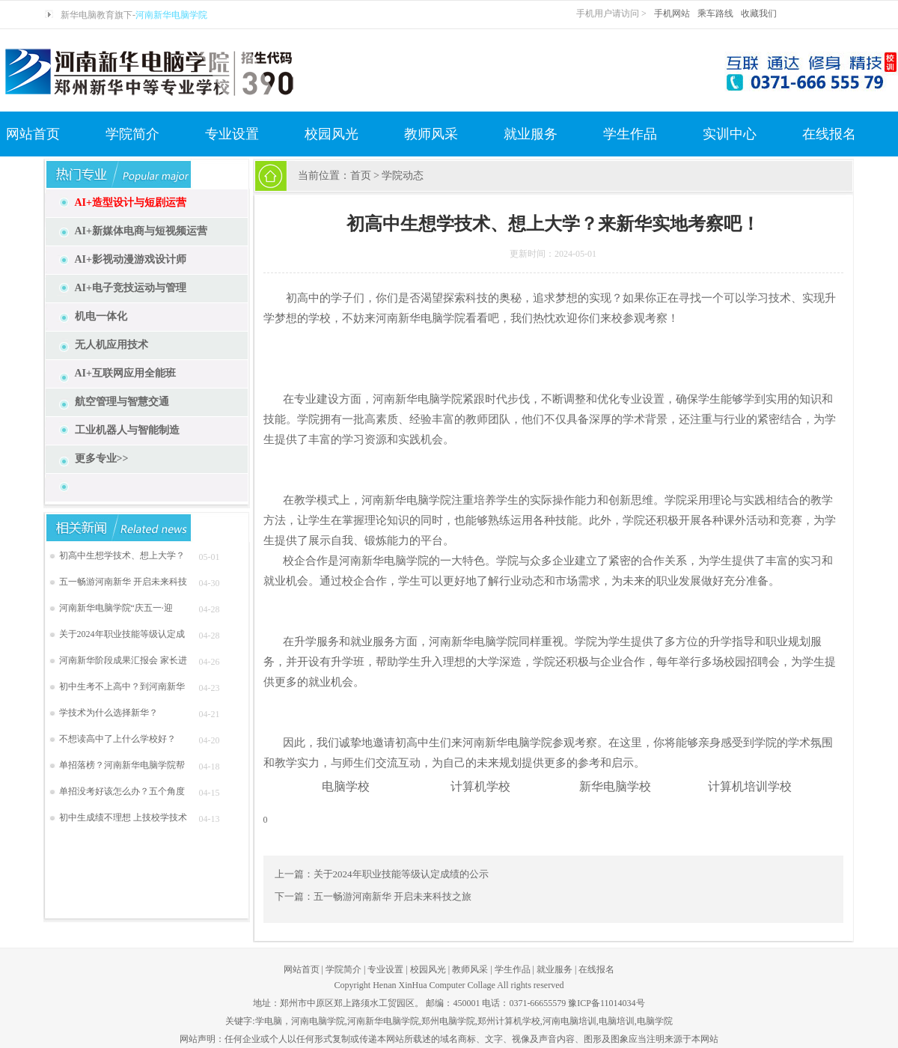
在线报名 (829, 134)
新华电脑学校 (615, 786)
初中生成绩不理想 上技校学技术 (123, 817)
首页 (360, 175)
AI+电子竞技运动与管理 (131, 287)
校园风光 (331, 134)
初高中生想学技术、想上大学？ (122, 555)
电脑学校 (346, 786)
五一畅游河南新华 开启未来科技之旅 (392, 896)
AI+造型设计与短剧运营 (131, 202)
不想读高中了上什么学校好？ (117, 739)
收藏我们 (759, 13)
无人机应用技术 (111, 344)
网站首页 (33, 134)
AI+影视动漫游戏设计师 (131, 259)
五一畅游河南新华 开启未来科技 (123, 581)
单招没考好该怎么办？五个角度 (122, 791)
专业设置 (232, 134)
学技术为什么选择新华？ (108, 712)
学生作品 (630, 134)
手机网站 (672, 13)
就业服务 (531, 134)
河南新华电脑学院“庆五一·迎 (116, 608)
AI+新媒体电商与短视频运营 (141, 231)
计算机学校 (480, 786)
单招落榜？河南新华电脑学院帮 (122, 765)
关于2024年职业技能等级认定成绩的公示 (401, 874)
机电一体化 (101, 316)
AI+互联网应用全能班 (126, 373)
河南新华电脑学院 (171, 15)
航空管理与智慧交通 (122, 401)
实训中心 (730, 134)
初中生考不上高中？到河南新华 (122, 686)
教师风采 (431, 134)
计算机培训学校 (750, 786)
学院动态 (403, 175)
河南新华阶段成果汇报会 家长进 (123, 660)
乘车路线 (715, 13)
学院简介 (132, 134)
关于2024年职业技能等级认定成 (122, 634)
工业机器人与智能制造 (127, 430)
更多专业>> (102, 458)
